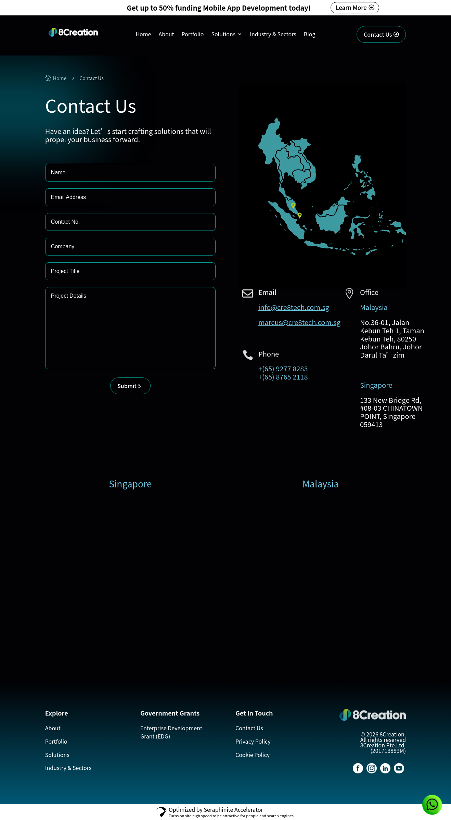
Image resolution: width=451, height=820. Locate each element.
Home (143, 35)
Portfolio (192, 35)
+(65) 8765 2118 (283, 377)
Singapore (376, 385)
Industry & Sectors (273, 35)
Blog (309, 35)
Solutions (223, 35)
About (166, 35)
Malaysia (374, 307)
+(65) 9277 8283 (283, 368)
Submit (127, 386)
